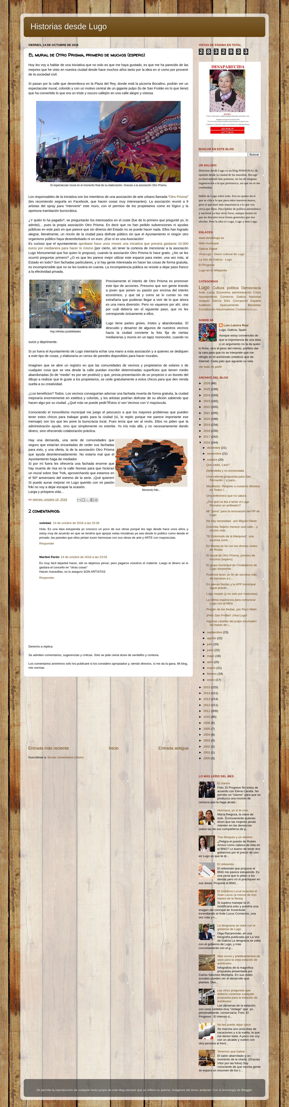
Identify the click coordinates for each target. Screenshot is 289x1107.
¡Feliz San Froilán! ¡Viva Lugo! (226, 615)
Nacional (255, 296)
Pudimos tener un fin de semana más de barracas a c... (231, 576)
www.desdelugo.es (211, 238)
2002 (207, 746)
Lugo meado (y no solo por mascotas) (232, 593)
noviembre (214, 453)
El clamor (223, 783)
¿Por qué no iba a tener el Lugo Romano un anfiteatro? (227, 503)
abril (210, 662)
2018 (207, 430)
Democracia (251, 288)
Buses (253, 309)
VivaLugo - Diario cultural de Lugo (222, 254)
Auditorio (205, 305)
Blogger (246, 1090)
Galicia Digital (208, 248)
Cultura (218, 288)
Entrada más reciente (48, 748)
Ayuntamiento (208, 296)
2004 (207, 734)
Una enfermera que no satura (226, 495)
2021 (207, 413)
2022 (207, 407)
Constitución (207, 309)
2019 (207, 424)
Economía (223, 292)
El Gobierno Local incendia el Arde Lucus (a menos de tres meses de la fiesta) (237, 895)
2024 (207, 395)
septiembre (215, 632)
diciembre (214, 447)
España (255, 300)
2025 (207, 389)
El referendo (225, 864)
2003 (207, 740)
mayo (211, 656)
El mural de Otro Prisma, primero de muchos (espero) (230, 557)
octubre (212, 459)
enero (211, 680)
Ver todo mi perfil (210, 366)
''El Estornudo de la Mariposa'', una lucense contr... (230, 538)
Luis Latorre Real (236, 325)
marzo (211, 668)
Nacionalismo (225, 309)
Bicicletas (254, 305)
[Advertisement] (108, 711)
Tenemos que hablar (231, 1051)
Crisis (257, 292)
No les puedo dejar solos (234, 1024)
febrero (212, 673)
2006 (207, 723)
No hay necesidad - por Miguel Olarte (231, 521)
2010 (207, 716)
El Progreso (207, 265)
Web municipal (209, 243)
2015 (207, 687)
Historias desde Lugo (68, 26)
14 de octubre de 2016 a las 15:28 (76, 523)
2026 (207, 383)
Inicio (114, 748)
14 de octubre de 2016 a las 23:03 (84, 557)
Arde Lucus (207, 292)
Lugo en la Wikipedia (213, 270)
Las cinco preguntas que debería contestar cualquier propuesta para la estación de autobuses (237, 996)
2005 (207, 728)
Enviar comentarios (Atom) (66, 757)
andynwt (205, 1090)
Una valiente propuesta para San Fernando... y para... (228, 478)
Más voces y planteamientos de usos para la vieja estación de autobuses (238, 959)
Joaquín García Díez (214, 300)
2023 (207, 401)
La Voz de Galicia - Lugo (215, 259)
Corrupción (240, 300)
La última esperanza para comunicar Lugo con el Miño (231, 601)
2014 (207, 693)
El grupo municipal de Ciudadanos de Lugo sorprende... (231, 566)
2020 (207, 419)
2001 (207, 752)
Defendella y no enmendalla (225, 470)
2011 (207, 711)
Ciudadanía (242, 309)
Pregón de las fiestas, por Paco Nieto (231, 609)
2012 (207, 705)
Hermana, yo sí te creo (232, 810)
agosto (212, 638)
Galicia (241, 296)
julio (210, 644)
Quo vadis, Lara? (218, 465)
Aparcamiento (229, 305)
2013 (207, 699)
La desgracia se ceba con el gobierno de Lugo (236, 927)
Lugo (204, 287)
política (232, 288)
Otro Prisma (178, 197)
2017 (207, 436)
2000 (207, 758)
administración (242, 292)
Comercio (226, 296)
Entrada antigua (173, 748)
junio (210, 650)
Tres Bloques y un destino (234, 837)
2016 (207, 442)
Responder (46, 543)
